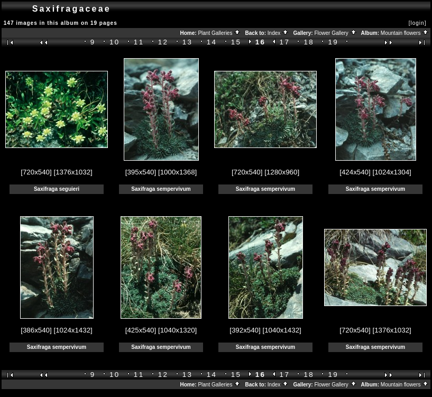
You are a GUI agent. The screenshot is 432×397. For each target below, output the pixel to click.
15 (236, 42)
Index (278, 33)
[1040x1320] (177, 330)
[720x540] (36, 172)
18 (309, 42)
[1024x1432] (72, 330)
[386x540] (36, 330)
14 (212, 42)
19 (333, 42)
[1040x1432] (281, 330)
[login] (418, 23)
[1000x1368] (177, 172)
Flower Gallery (335, 33)
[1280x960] (281, 172)
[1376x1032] (72, 172)
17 (285, 42)
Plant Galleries (219, 33)
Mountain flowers (405, 33)
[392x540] (245, 330)
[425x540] (141, 330)
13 (187, 42)
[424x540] (355, 172)
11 (139, 42)
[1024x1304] (391, 172)
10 (114, 42)
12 (163, 42)
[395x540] (141, 172)
